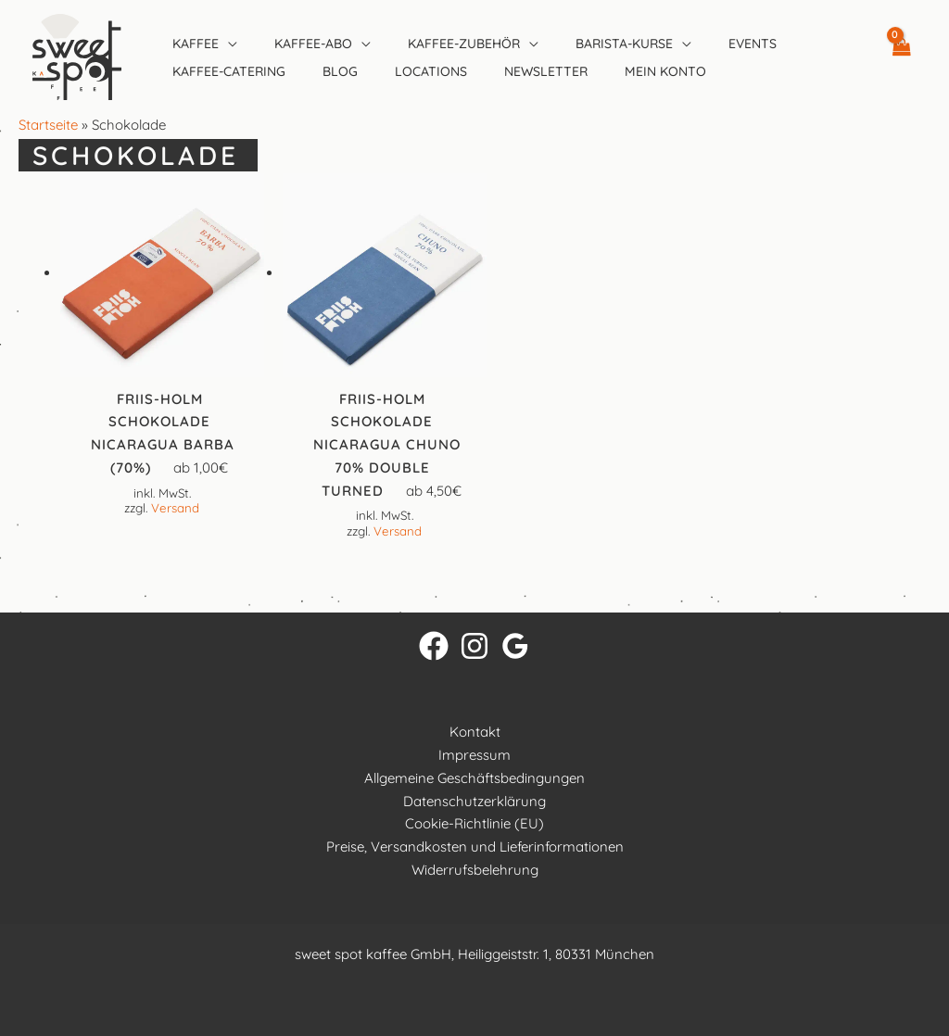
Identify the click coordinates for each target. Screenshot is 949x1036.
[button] (228, 43)
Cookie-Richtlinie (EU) (474, 823)
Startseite (48, 124)
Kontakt (474, 731)
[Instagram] (474, 646)
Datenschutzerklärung (474, 801)
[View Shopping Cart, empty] (901, 56)
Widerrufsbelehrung (474, 869)
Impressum (474, 755)
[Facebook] (434, 646)
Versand (175, 507)
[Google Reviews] (515, 646)
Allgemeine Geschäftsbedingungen (474, 778)
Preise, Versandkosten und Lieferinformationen (475, 846)
